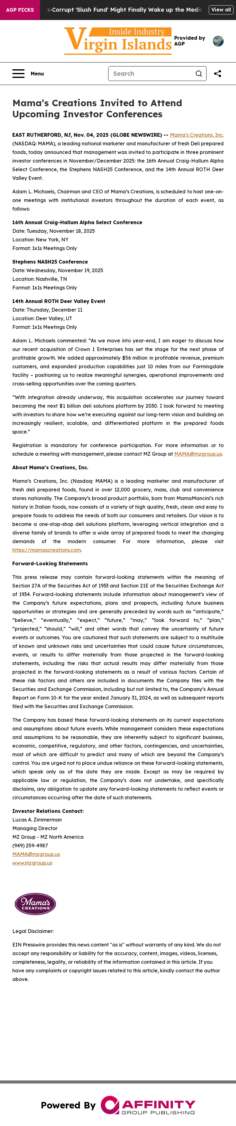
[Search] (149, 74)
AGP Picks (20, 10)
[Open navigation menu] (28, 73)
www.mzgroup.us (32, 863)
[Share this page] (217, 73)
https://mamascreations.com (46, 550)
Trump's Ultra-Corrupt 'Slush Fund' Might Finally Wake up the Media (111, 9)
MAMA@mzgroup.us (198, 454)
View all (221, 9)
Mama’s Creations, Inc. (197, 135)
